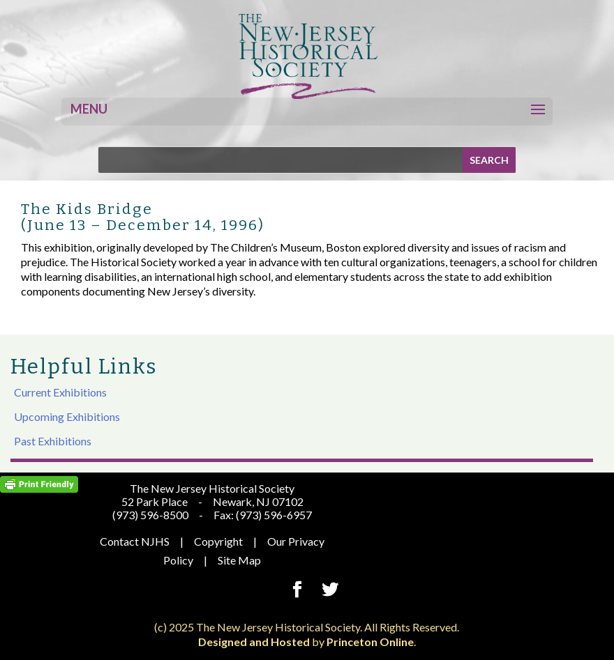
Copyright (218, 541)
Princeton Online (370, 641)
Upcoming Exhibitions (67, 416)
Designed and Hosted (254, 641)
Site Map (239, 560)
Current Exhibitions (60, 392)
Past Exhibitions (52, 440)
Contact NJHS (135, 541)
